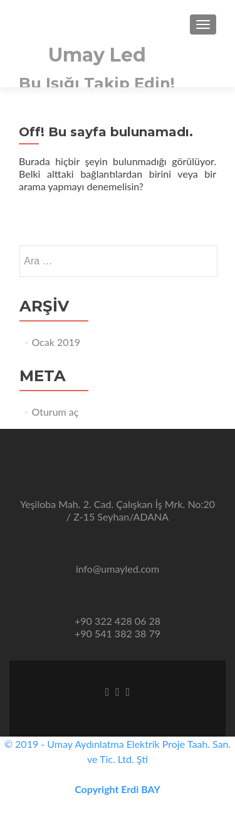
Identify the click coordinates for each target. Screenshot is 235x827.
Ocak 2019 (55, 342)
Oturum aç (54, 412)
